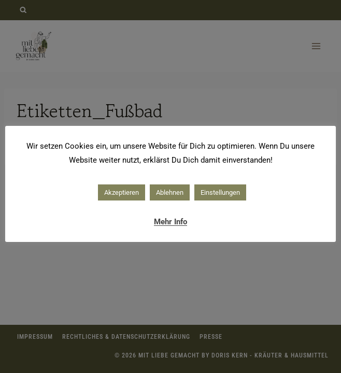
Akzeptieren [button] (121, 192)
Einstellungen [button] (220, 192)
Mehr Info (170, 221)
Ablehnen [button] (169, 192)
